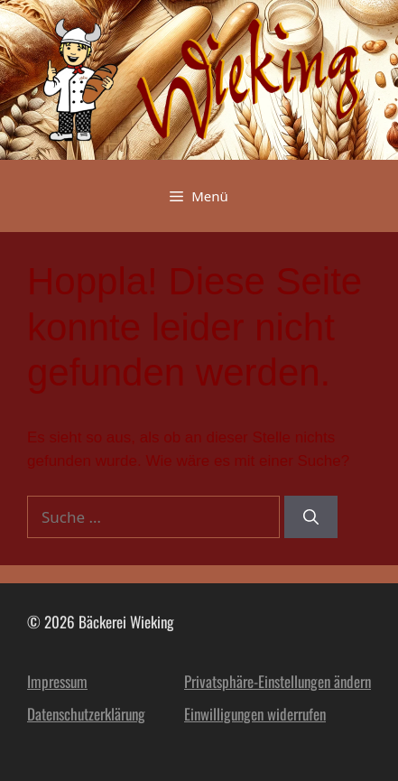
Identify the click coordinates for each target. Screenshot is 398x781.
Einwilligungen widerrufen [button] (255, 713)
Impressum (57, 681)
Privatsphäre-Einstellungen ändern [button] (277, 681)
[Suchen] (311, 517)
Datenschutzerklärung (86, 713)
